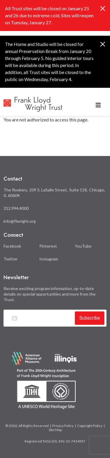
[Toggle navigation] (98, 104)
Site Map (55, 430)
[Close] (103, 8)
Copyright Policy (89, 425)
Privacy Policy (63, 425)
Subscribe (89, 317)
